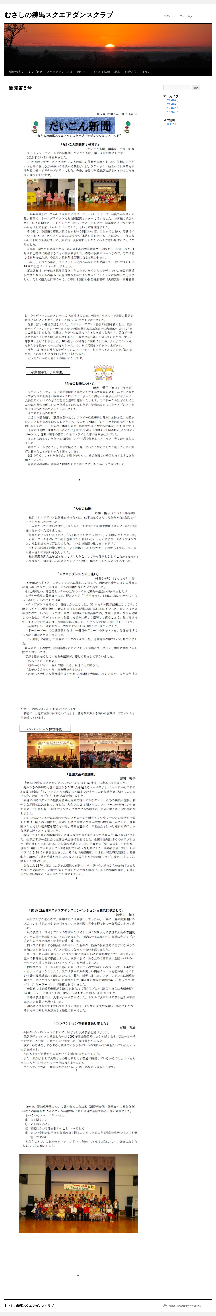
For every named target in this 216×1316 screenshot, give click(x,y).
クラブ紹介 (35, 71)
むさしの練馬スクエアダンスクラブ (58, 15)
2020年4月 (173, 100)
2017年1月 (173, 112)
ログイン (172, 124)
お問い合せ (132, 71)
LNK (146, 71)
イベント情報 (101, 71)
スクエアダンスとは (60, 71)
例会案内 (82, 71)
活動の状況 (16, 71)
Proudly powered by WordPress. (184, 1305)
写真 (117, 71)
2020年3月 (173, 104)
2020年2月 (173, 108)
